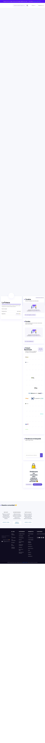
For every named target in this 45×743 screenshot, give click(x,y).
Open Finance (30, 548)
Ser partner (12, 545)
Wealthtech (30, 556)
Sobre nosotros (13, 534)
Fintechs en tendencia (21, 545)
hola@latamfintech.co (36, 335)
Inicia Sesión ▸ (28, 484)
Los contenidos (13, 540)
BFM (29, 535)
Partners (20, 547)
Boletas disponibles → (37, 1)
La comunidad (13, 537)
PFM (29, 550)
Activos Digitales (29, 542)
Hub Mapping (21, 537)
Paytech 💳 (18, 313)
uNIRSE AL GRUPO (28, 522)
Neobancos (30, 546)
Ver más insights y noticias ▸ (30, 314)
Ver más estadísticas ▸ (29, 341)
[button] (33, 5)
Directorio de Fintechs (21, 553)
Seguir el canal (6, 522)
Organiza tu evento (13, 548)
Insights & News (22, 533)
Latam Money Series (21, 542)
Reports (20, 539)
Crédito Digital (30, 533)
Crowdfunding (30, 537)
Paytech (29, 552)
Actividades (21, 535)
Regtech (29, 554)
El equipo (13, 542)
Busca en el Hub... (21, 550)
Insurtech (30, 544)
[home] (5, 5)
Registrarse (40, 5)
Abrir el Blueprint (17, 523)
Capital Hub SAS (25, 562)
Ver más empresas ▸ (40, 349)
